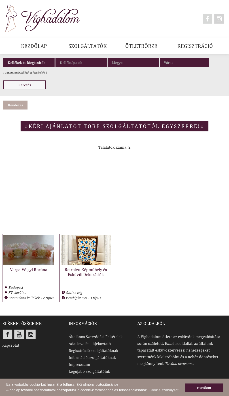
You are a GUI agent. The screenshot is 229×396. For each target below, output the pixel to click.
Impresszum (79, 364)
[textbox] (185, 62)
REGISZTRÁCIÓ (195, 46)
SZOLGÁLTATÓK (87, 46)
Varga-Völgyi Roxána (28, 269)
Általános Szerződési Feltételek (96, 336)
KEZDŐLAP (34, 46)
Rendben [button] (204, 388)
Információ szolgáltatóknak (92, 357)
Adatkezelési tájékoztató (90, 343)
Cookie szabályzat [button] (163, 390)
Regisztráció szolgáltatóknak (93, 350)
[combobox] (184, 62)
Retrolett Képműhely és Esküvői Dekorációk (86, 272)
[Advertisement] (114, 194)
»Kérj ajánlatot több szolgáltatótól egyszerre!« (114, 126)
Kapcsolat (10, 345)
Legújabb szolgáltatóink (89, 371)
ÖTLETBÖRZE (141, 46)
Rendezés (15, 105)
